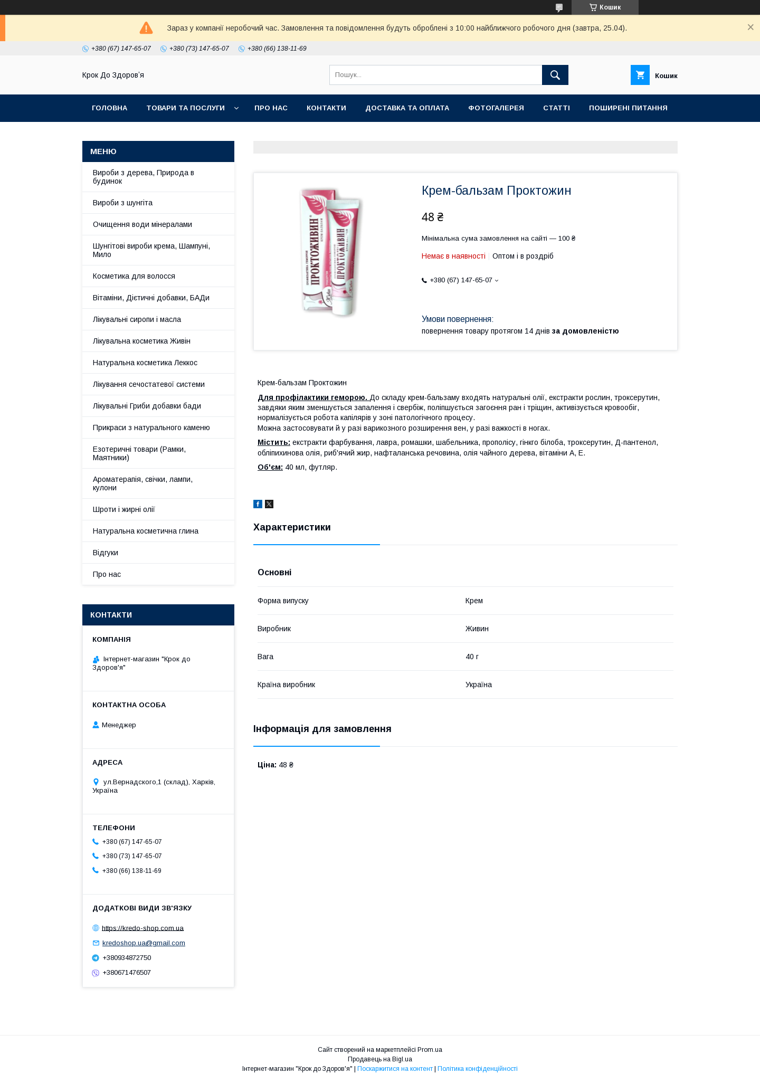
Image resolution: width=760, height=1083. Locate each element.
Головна (109, 108)
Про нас (271, 108)
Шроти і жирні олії (124, 509)
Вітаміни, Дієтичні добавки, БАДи (151, 297)
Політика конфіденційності (478, 1068)
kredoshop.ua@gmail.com (143, 943)
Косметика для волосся (134, 276)
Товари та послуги (185, 108)
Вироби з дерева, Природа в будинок (143, 176)
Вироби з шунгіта (123, 202)
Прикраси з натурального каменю (151, 427)
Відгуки (105, 552)
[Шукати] (555, 75)
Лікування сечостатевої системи (149, 384)
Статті (556, 108)
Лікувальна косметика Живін (142, 341)
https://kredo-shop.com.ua (143, 928)
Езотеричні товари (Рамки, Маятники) (139, 453)
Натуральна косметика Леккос (145, 362)
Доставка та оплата (407, 108)
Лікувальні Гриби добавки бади (147, 406)
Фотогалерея (496, 108)
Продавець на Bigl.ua (380, 1059)
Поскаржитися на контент (395, 1068)
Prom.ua (429, 1049)
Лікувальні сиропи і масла (137, 319)
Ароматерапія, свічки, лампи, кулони (143, 483)
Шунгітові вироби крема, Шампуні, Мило (151, 250)
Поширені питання (628, 108)
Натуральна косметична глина (145, 531)
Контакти (326, 108)
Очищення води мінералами (142, 224)
